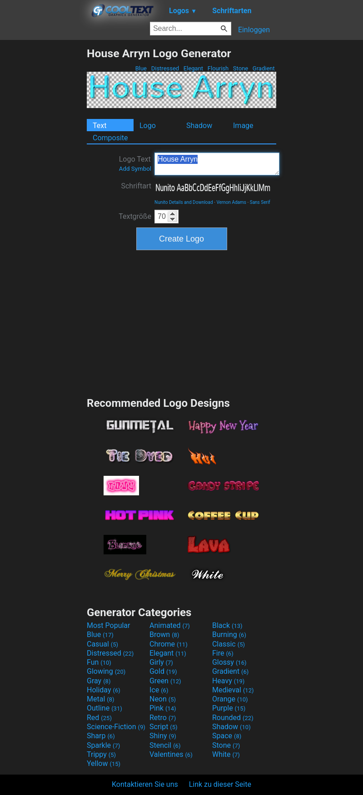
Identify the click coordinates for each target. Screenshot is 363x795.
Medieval (233, 690)
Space (226, 735)
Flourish (218, 68)
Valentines (171, 754)
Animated (169, 625)
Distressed (164, 68)
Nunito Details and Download (183, 202)
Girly (161, 662)
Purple (228, 708)
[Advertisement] (43, 183)
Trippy (101, 754)
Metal (100, 699)
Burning (229, 634)
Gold (163, 671)
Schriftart (136, 186)
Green (165, 680)
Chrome (168, 644)
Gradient (263, 68)
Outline (104, 708)
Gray (98, 680)
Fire (223, 653)
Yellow (103, 763)
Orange (230, 699)
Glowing (106, 671)
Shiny (162, 735)
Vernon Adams (231, 202)
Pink (162, 708)
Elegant (193, 68)
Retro (162, 717)
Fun (99, 662)
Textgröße (135, 216)
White (226, 754)
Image (243, 125)
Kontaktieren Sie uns (145, 784)
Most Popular (108, 625)
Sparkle (103, 745)
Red (99, 717)
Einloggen (254, 29)
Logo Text (135, 163)
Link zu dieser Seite (220, 784)
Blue (141, 68)
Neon (162, 699)
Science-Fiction (116, 726)
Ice (158, 690)
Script (163, 726)
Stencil (164, 745)
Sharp (101, 735)
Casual (102, 644)
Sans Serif (260, 202)
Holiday (103, 690)
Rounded (233, 717)
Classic (228, 644)
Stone (241, 68)
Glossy (229, 662)
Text (99, 125)
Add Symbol (135, 168)
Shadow (199, 125)
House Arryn (216, 164)
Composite (110, 137)
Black (227, 625)
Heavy (228, 680)
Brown (164, 634)
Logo (147, 125)
